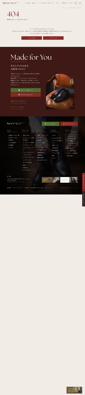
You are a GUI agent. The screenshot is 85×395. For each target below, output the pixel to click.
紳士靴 (39, 140)
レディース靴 (41, 142)
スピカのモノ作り (57, 138)
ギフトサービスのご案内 (72, 139)
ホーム (63, 7)
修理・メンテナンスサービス (43, 136)
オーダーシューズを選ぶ (17, 107)
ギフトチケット (72, 143)
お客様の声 (55, 148)
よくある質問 (12, 142)
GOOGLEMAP (28, 179)
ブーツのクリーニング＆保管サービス (43, 149)
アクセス (10, 147)
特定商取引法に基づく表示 (37, 187)
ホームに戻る (31, 38)
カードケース (26, 170)
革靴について (55, 145)
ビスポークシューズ (28, 157)
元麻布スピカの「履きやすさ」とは (13, 136)
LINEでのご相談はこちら (25, 90)
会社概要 (10, 145)
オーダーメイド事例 (28, 142)
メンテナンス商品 (71, 150)
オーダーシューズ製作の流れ (28, 139)
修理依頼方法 (41, 152)
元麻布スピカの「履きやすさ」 (19, 101)
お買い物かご (70, 155)
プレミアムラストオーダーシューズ (28, 153)
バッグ (39, 145)
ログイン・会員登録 (72, 153)
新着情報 (9, 187)
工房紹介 (10, 140)
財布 (24, 165)
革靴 (53, 155)
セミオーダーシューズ (28, 149)
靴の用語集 (55, 150)
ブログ (54, 135)
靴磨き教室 (41, 157)
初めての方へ (26, 135)
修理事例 (40, 155)
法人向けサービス (42, 160)
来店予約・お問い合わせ (25, 94)
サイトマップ (53, 38)
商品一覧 (69, 148)
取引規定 (27, 187)
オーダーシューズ (28, 145)
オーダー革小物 (27, 162)
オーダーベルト (27, 160)
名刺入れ (25, 167)
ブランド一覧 (55, 153)
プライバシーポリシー (18, 187)
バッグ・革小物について (57, 141)
